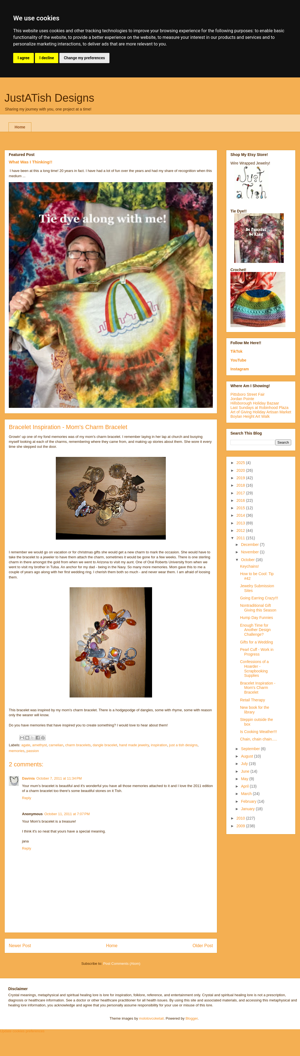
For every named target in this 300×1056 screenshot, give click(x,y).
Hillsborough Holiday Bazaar (254, 403)
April (245, 786)
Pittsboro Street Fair (247, 394)
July (245, 763)
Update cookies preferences (22, 1031)
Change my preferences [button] (84, 58)
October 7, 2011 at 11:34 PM (59, 778)
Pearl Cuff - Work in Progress (257, 651)
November (250, 552)
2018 (241, 485)
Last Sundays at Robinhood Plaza (259, 407)
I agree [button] (23, 58)
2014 (241, 515)
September (251, 749)
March (247, 793)
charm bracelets (77, 745)
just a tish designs (183, 745)
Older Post (202, 945)
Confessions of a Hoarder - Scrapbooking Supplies (254, 668)
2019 (241, 478)
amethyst (39, 745)
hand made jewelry (134, 745)
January (248, 809)
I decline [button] (46, 58)
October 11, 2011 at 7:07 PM (67, 814)
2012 (241, 530)
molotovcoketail (151, 1018)
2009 (241, 826)
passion (32, 751)
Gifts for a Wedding (256, 642)
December (250, 544)
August (247, 756)
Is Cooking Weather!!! (258, 731)
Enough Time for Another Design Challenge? (255, 630)
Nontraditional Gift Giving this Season (258, 607)
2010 (241, 818)
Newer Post (20, 945)
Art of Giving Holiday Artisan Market (260, 412)
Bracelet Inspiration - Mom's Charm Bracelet (257, 688)
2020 (241, 470)
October (248, 559)
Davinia (28, 778)
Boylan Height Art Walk (250, 416)
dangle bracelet (105, 745)
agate (26, 745)
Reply (26, 798)
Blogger (192, 1018)
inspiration (159, 745)
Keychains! (249, 566)
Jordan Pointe (242, 399)
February (249, 801)
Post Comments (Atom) (121, 963)
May (245, 779)
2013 (241, 523)
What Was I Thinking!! (30, 162)
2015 (241, 508)
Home (20, 127)
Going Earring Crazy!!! (259, 598)
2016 (241, 500)
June (245, 771)
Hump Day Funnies (256, 617)
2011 (241, 538)
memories (16, 751)
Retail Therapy (252, 700)
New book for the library (254, 709)
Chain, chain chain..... (258, 739)
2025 (241, 462)
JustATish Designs (49, 98)
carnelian (56, 745)
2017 (241, 493)
